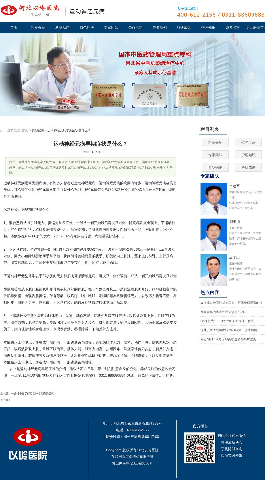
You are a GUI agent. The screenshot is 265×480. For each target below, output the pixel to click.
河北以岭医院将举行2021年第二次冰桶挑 (229, 330)
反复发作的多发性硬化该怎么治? (223, 312)
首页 (25, 130)
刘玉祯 (234, 222)
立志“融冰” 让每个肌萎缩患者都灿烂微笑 (228, 339)
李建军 (234, 186)
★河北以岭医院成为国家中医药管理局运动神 (231, 303)
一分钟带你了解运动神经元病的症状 (32, 393)
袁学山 (234, 257)
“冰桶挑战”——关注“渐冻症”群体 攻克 (227, 321)
